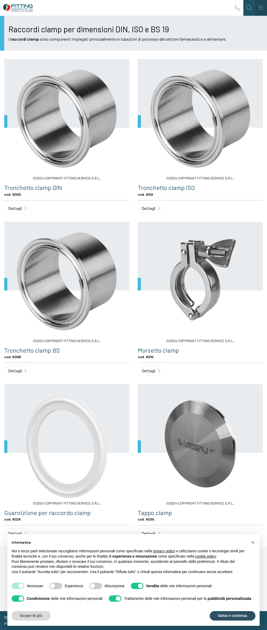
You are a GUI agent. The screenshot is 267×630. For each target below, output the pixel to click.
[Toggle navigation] (261, 8)
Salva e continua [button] (232, 615)
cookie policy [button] (205, 556)
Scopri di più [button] (31, 615)
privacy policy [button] (164, 551)
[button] (253, 542)
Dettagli (17, 208)
